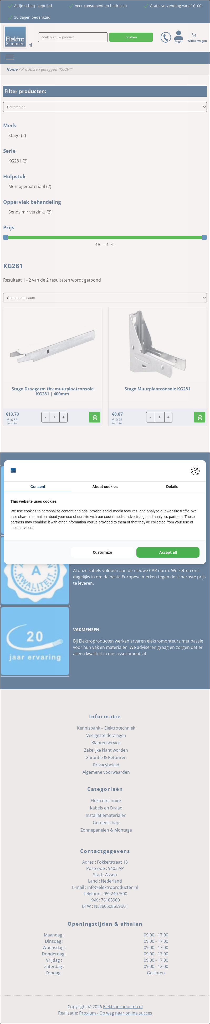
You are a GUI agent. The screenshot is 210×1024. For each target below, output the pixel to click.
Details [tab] (172, 487)
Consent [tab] (37, 487)
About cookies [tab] (104, 487)
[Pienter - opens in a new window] (195, 471)
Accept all (168, 552)
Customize (102, 552)
